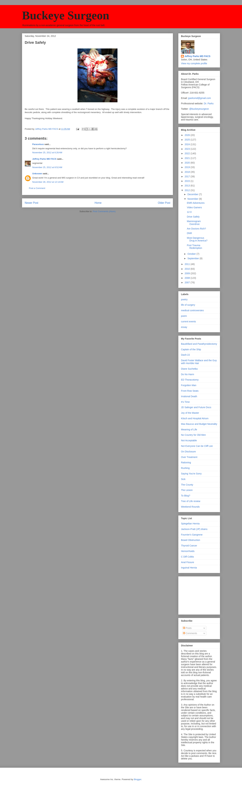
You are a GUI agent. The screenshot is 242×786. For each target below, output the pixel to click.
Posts (187, 628)
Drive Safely (193, 216)
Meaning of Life (189, 429)
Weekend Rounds (190, 506)
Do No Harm (187, 374)
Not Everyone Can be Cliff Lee (197, 446)
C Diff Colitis (187, 556)
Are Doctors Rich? (196, 228)
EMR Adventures (196, 203)
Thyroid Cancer (189, 545)
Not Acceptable (189, 440)
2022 (188, 153)
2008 (188, 278)
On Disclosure (188, 451)
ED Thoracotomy (190, 379)
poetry (184, 299)
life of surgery (188, 304)
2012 (188, 190)
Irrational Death (189, 396)
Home (98, 202)
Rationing (186, 462)
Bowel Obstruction (190, 540)
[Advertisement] (198, 594)
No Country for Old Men (193, 435)
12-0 (189, 212)
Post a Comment (37, 188)
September (193, 258)
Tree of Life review (190, 501)
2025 (188, 139)
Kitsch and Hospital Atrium (194, 418)
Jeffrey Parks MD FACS (44, 159)
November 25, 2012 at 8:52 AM (47, 167)
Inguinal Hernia (189, 567)
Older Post (164, 202)
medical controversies (192, 310)
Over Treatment (189, 457)
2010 (188, 268)
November (193, 199)
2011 (188, 264)
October (191, 254)
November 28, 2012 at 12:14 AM (47, 182)
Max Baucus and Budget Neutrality (199, 424)
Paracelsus (38, 144)
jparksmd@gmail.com (199, 98)
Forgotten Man (188, 385)
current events (188, 321)
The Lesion (187, 490)
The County (187, 484)
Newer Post (31, 202)
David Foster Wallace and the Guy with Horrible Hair (199, 362)
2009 (188, 273)
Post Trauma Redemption (194, 246)
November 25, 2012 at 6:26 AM (47, 152)
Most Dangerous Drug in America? (197, 239)
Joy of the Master (190, 413)
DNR (189, 233)
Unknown (37, 173)
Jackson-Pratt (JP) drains (194, 529)
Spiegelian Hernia (190, 523)
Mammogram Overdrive (194, 222)
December (193, 194)
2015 (188, 181)
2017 (188, 176)
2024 (188, 144)
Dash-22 (185, 354)
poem (184, 316)
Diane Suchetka (189, 368)
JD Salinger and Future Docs (196, 407)
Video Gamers (194, 207)
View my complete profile (194, 63)
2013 (188, 185)
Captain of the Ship (191, 349)
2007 (188, 282)
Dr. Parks (209, 103)
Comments (190, 633)
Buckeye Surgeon (65, 15)
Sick (183, 479)
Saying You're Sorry (191, 473)
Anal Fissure (187, 562)
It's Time (185, 402)
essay (184, 327)
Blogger (137, 779)
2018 (188, 172)
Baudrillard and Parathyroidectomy (199, 344)
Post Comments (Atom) (104, 211)
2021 (188, 158)
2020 (188, 162)
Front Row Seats (189, 390)
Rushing (185, 468)
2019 (188, 167)
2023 (188, 149)
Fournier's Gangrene (192, 534)
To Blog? (185, 495)
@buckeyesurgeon (199, 109)
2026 (188, 135)
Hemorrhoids (187, 551)
